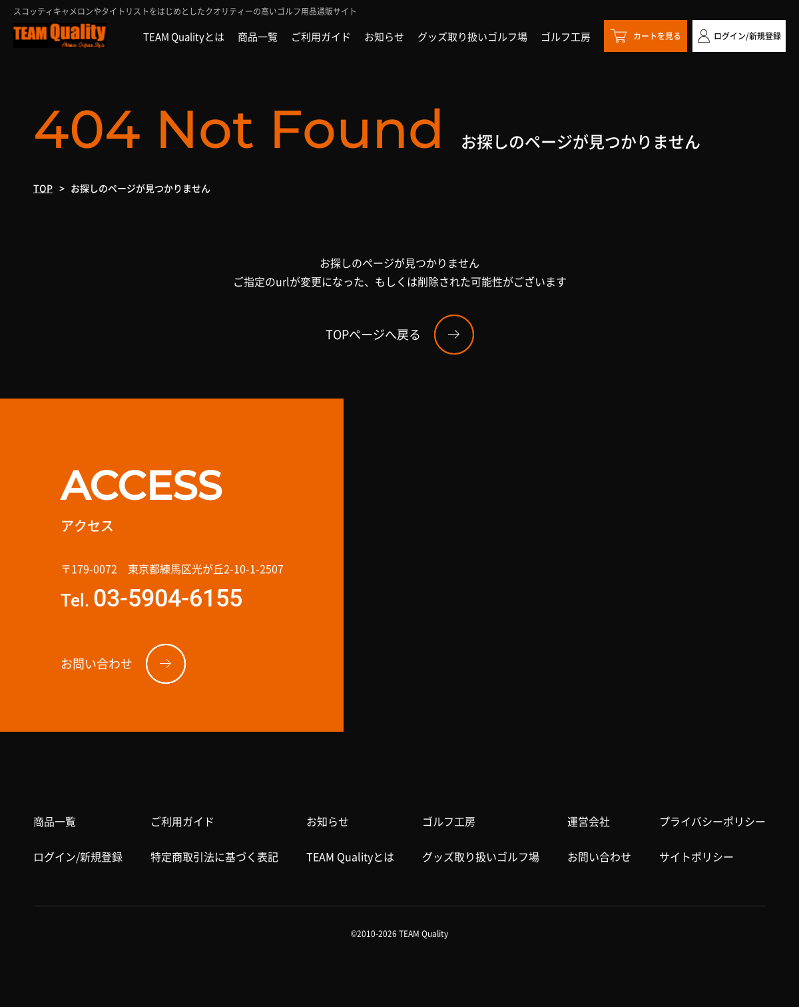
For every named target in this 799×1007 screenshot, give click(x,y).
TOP (43, 188)
